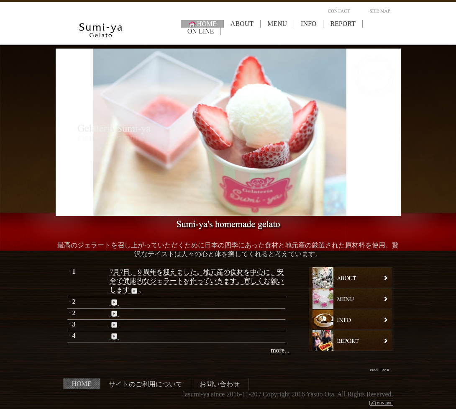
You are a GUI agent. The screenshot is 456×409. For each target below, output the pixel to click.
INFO (308, 23)
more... (280, 350)
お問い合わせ (220, 384)
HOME (202, 24)
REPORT (342, 23)
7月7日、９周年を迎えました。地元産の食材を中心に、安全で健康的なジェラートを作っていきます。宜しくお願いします (197, 280)
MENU (277, 23)
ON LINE (200, 31)
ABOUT (242, 23)
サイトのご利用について (145, 384)
